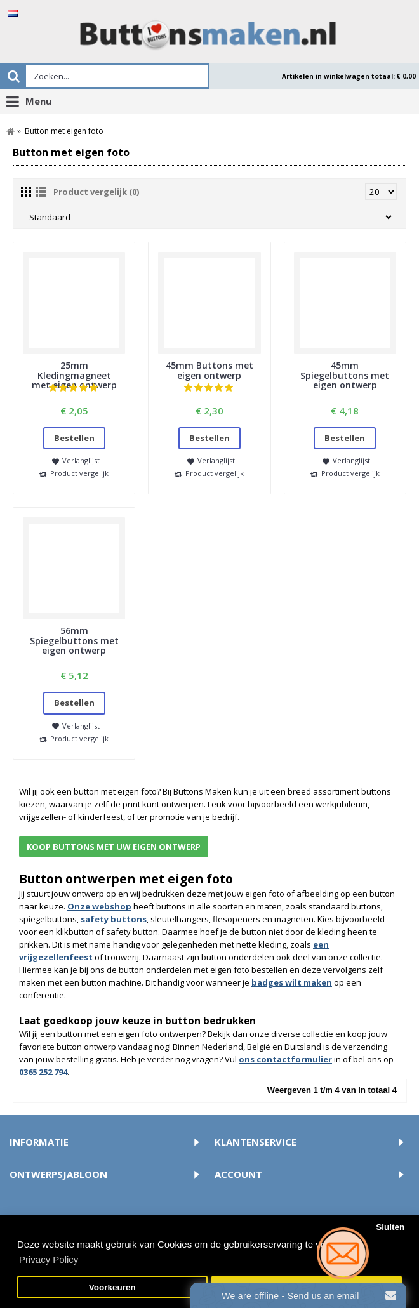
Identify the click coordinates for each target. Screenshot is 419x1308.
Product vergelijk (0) (96, 191)
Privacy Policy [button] (48, 1259)
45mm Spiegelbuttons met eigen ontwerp (344, 375)
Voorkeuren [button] (112, 1287)
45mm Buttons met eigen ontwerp (209, 370)
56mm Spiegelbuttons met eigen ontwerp (74, 640)
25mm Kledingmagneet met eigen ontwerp (74, 375)
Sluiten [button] (390, 1227)
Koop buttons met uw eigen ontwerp (114, 846)
